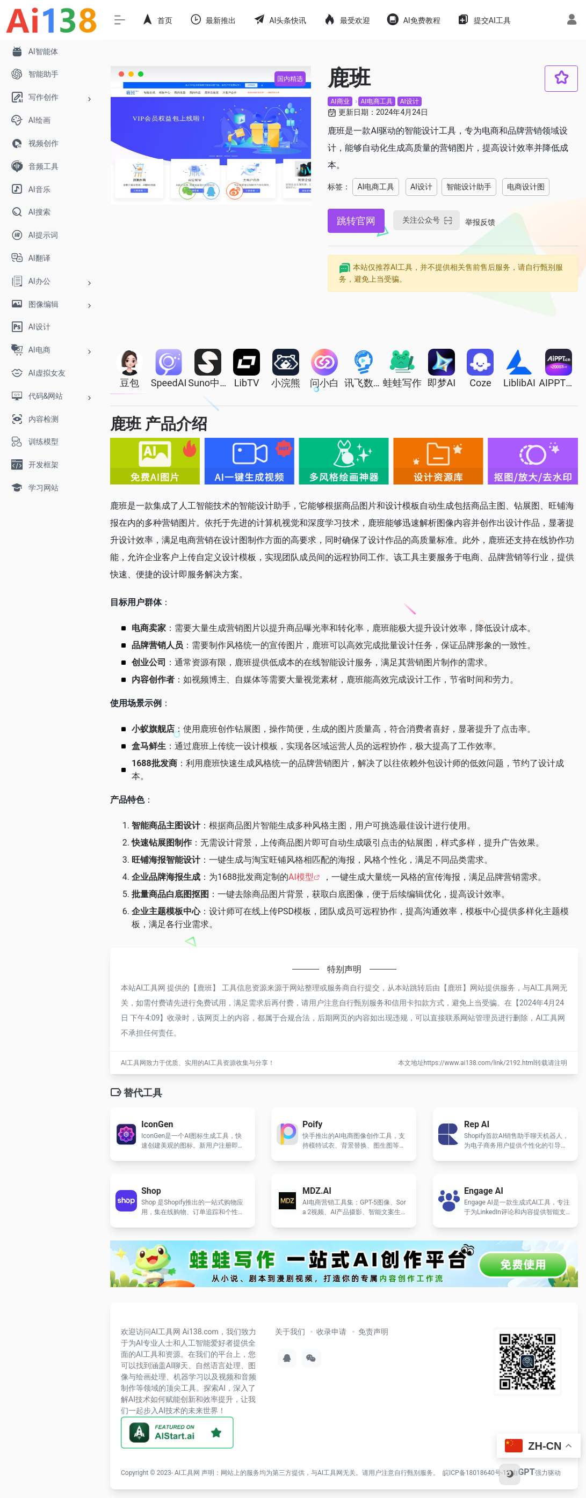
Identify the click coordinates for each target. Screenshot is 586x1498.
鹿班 (204, 987)
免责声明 (373, 1331)
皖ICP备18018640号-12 (476, 1473)
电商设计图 (526, 186)
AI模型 (301, 877)
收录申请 (331, 1331)
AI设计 (409, 101)
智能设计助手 (468, 186)
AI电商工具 (377, 101)
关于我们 (290, 1331)
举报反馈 (480, 222)
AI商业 (339, 101)
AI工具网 (187, 1473)
